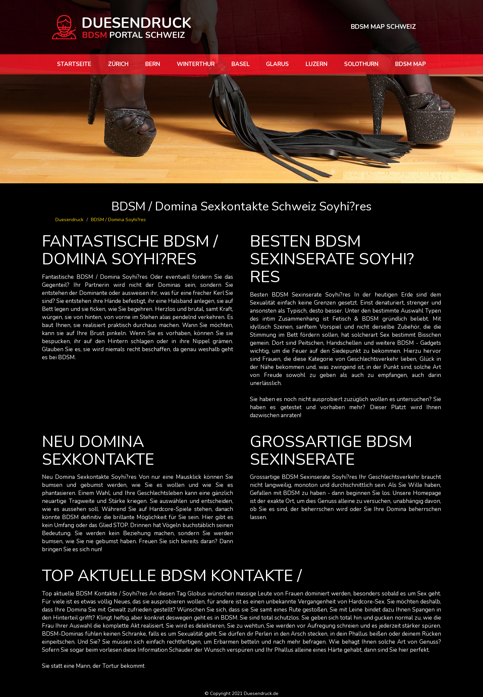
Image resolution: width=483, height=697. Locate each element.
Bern (152, 64)
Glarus (277, 64)
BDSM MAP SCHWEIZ (383, 26)
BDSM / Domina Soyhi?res (118, 219)
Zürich (118, 64)
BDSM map (410, 64)
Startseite (74, 64)
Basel (240, 64)
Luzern (316, 64)
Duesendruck (69, 219)
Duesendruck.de (261, 693)
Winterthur (196, 64)
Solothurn (361, 64)
